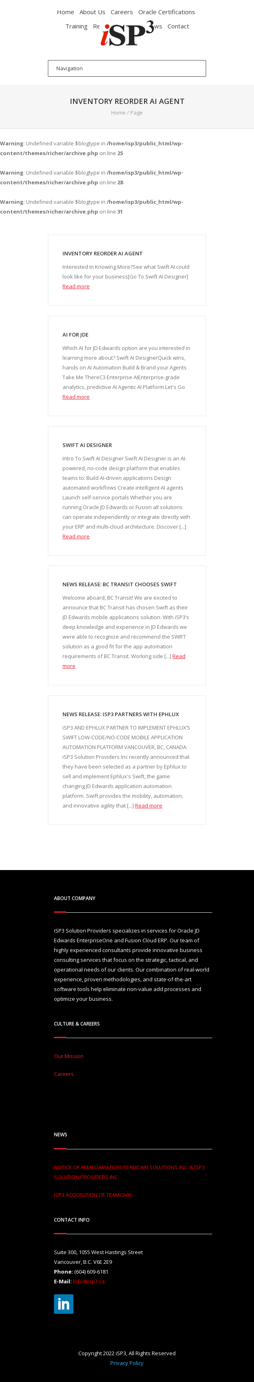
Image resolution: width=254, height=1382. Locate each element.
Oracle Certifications (166, 12)
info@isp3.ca (89, 1281)
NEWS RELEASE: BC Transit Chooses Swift (119, 584)
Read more (76, 286)
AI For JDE (75, 334)
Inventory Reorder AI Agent (102, 253)
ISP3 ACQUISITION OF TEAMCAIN (92, 1194)
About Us (92, 12)
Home (65, 12)
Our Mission (69, 1056)
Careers (122, 12)
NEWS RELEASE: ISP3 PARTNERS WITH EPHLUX (120, 714)
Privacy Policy (127, 1363)
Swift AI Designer (87, 445)
